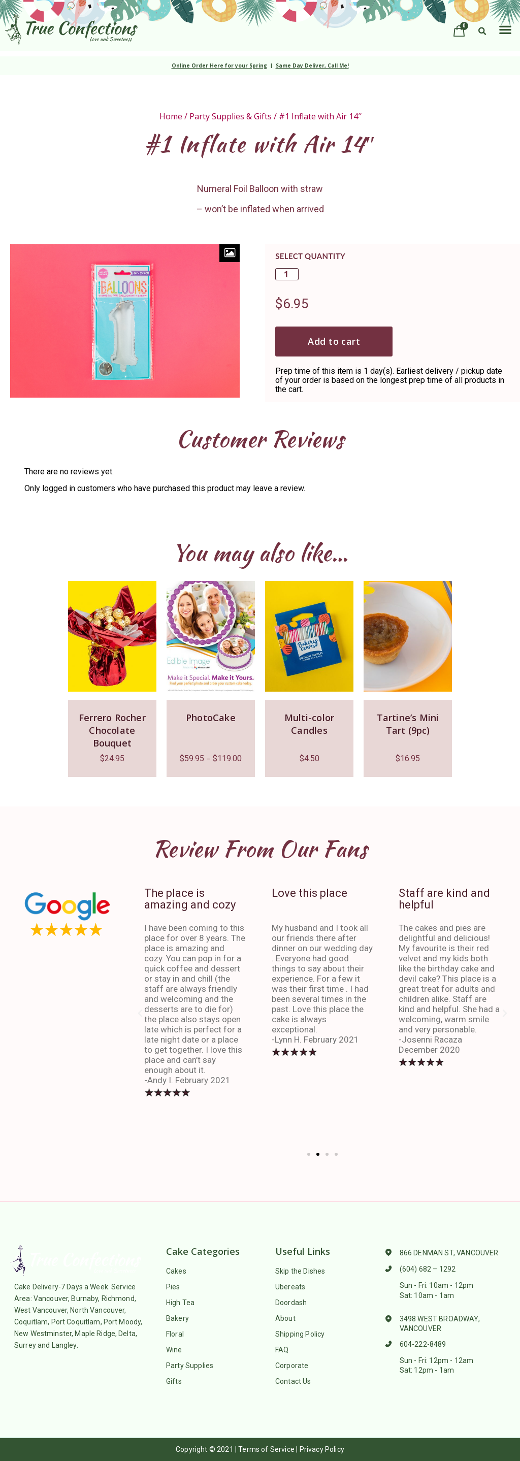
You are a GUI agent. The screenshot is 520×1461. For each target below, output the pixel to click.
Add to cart (334, 341)
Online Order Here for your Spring (219, 65)
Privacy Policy (322, 1449)
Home (170, 116)
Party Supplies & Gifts (230, 116)
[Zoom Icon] (229, 253)
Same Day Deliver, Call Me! (312, 65)
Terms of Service (266, 1449)
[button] (505, 29)
